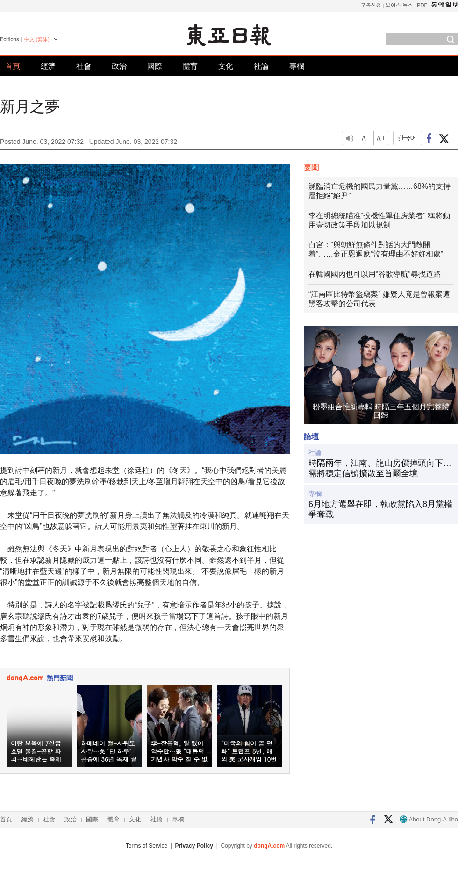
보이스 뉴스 (399, 4)
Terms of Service (146, 845)
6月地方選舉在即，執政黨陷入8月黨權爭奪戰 (380, 509)
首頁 (12, 66)
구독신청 (371, 4)
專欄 (296, 66)
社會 (83, 66)
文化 (225, 66)
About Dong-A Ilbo (429, 819)
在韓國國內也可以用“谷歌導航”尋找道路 (374, 274)
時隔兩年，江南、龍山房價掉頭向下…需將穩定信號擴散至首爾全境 (379, 468)
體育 (190, 66)
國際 (154, 66)
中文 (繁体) (37, 39)
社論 (261, 66)
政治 (119, 66)
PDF (422, 4)
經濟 (48, 66)
